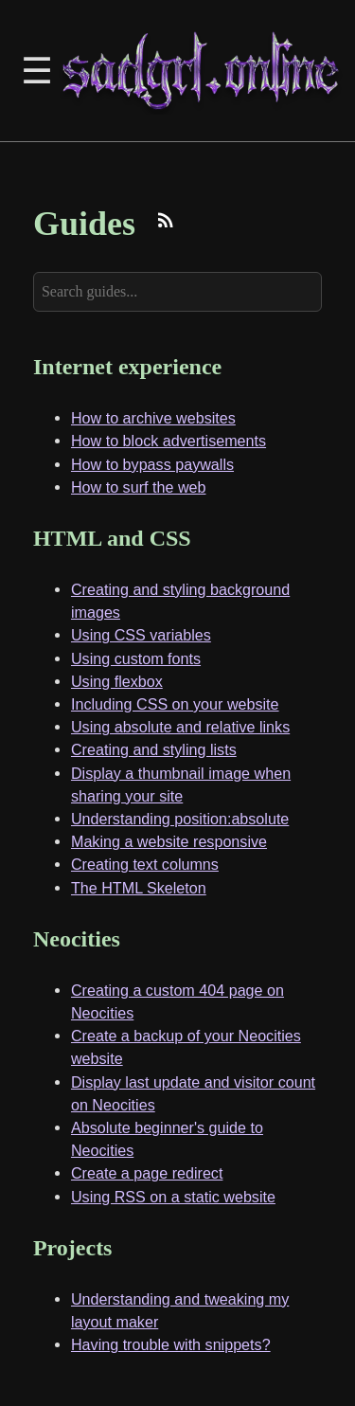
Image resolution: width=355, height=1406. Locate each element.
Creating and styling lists (154, 749)
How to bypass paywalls (152, 464)
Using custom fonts (136, 658)
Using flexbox (117, 681)
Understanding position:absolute (180, 818)
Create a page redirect (146, 1172)
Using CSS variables (141, 634)
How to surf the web (138, 487)
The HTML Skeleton (138, 887)
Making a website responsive (169, 841)
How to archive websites (153, 417)
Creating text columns (145, 864)
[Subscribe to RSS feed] (165, 223)
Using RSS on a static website (173, 1196)
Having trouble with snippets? (171, 1344)
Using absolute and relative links (180, 726)
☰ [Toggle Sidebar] (37, 70)
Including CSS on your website (175, 703)
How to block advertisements (168, 440)
